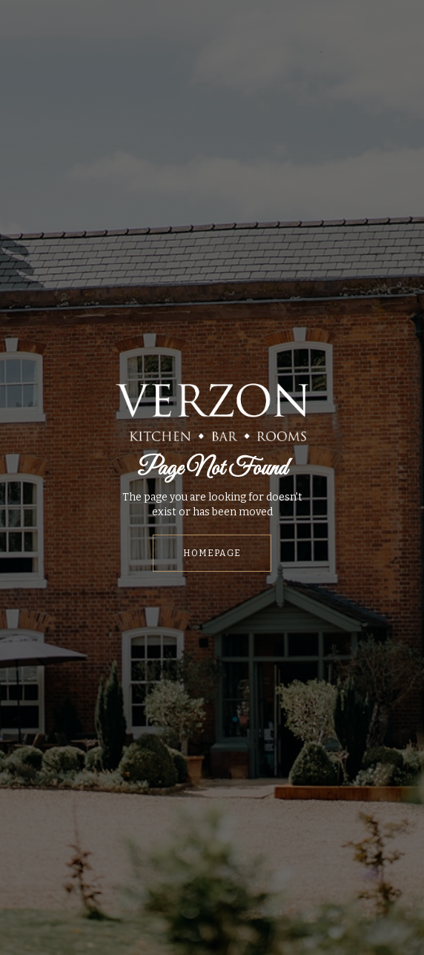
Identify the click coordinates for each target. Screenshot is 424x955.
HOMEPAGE (212, 553)
